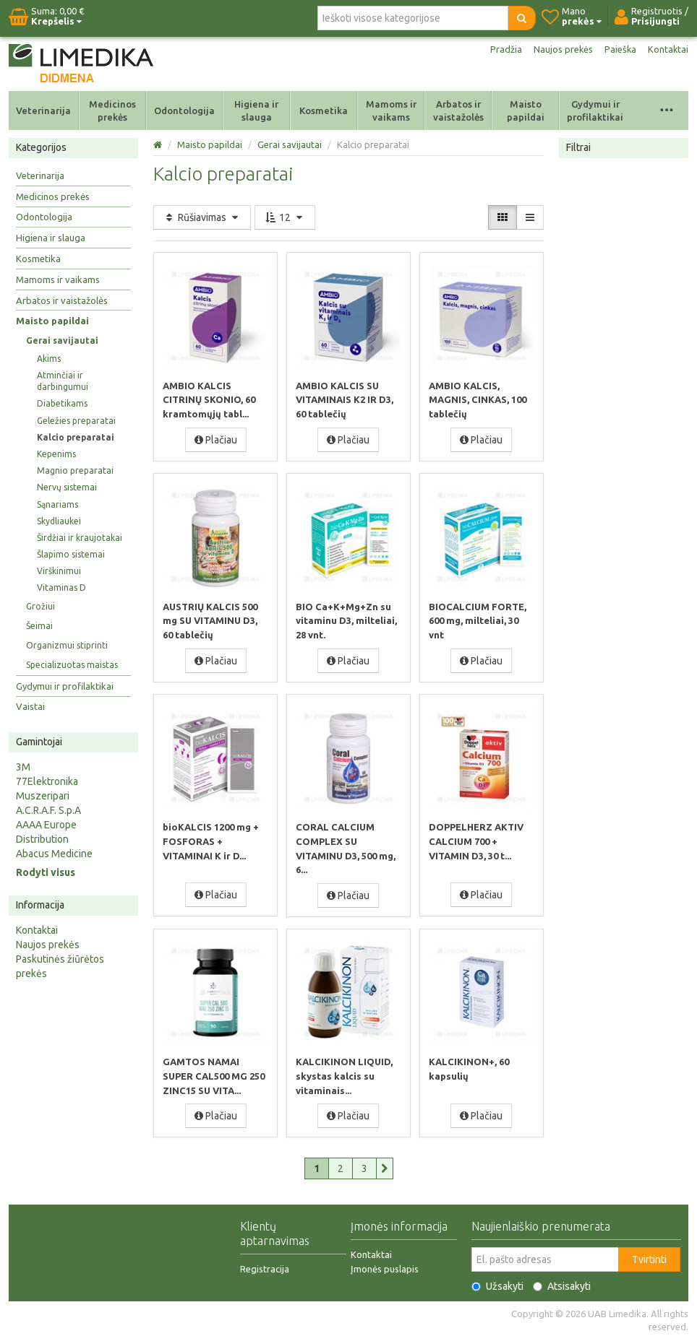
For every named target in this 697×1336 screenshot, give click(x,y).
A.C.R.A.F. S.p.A (48, 810)
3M (23, 767)
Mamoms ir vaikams (391, 110)
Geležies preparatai (76, 420)
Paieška (618, 49)
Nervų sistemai (67, 487)
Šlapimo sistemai (71, 554)
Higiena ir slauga (256, 110)
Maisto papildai (525, 110)
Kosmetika (323, 110)
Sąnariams (57, 504)
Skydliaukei (59, 521)
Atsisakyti (562, 1283)
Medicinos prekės (112, 110)
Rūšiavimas (202, 217)
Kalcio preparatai (75, 437)
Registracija (264, 1266)
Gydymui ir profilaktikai (595, 110)
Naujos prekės (558, 49)
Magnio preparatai (75, 470)
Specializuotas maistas (72, 664)
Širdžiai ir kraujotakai (79, 537)
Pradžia (498, 49)
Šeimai (39, 625)
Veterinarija (43, 110)
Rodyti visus (45, 872)
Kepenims (56, 454)
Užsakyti (497, 1283)
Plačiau (215, 439)
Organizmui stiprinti (67, 645)
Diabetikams (62, 403)
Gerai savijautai (62, 340)
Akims (49, 358)
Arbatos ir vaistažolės (458, 110)
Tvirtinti (649, 1256)
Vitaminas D (61, 587)
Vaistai (30, 706)
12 (285, 217)
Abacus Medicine (54, 853)
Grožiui (40, 606)
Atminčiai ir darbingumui (62, 380)
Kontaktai (667, 49)
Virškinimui (59, 571)
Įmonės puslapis (385, 1266)
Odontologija (184, 110)
